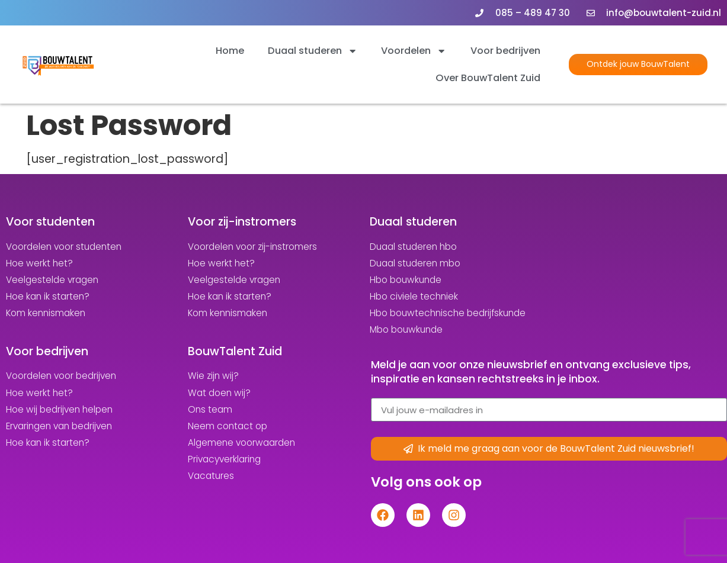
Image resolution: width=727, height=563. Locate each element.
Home (230, 50)
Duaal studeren (312, 51)
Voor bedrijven (505, 50)
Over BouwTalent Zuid (487, 78)
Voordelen (413, 51)
